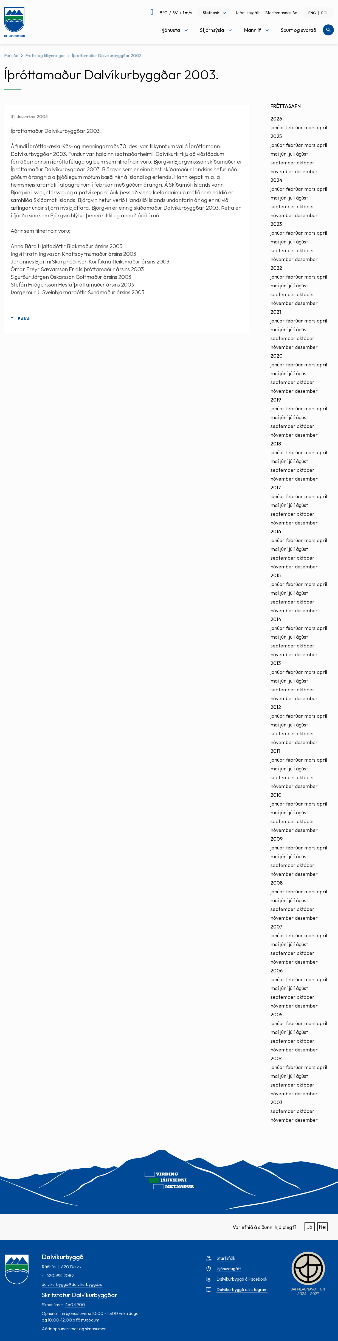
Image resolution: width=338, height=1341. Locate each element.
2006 (277, 970)
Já (309, 1227)
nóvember (282, 171)
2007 (276, 927)
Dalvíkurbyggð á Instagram (241, 1289)
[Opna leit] (328, 29)
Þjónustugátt (248, 12)
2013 (276, 663)
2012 (276, 707)
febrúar (294, 127)
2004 (277, 1058)
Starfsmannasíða (281, 12)
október (305, 162)
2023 (276, 224)
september (283, 162)
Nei (322, 1227)
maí (275, 154)
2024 (276, 180)
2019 (276, 400)
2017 (276, 487)
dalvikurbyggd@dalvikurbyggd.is (72, 1284)
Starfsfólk (225, 1258)
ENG (312, 12)
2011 (275, 751)
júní (284, 154)
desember (306, 171)
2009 (277, 839)
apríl (322, 127)
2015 (276, 575)
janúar (278, 127)
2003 (276, 1102)
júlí (292, 154)
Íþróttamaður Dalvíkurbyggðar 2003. (107, 55)
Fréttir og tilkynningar (45, 55)
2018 (276, 444)
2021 (276, 312)
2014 (276, 619)
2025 (276, 136)
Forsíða (11, 55)
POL (324, 12)
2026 (276, 119)
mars (310, 127)
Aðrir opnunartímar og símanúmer (74, 1328)
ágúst (302, 154)
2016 (276, 531)
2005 (276, 1014)
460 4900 (75, 1304)
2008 (277, 883)
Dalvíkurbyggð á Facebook (241, 1279)
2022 (276, 268)
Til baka (20, 318)
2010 (276, 795)
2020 (277, 356)
